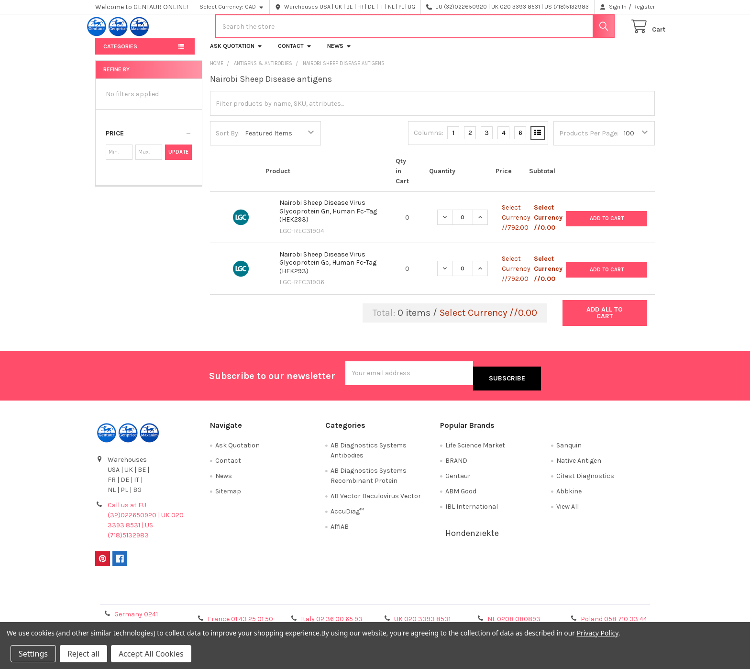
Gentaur (458, 478)
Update (178, 159)
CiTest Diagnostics (585, 478)
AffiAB (340, 529)
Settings (33, 653)
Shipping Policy (305, 596)
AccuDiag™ (347, 514)
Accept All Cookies (151, 653)
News (339, 53)
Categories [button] (120, 54)
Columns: (428, 140)
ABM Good (460, 494)
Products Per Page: (588, 141)
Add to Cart (607, 225)
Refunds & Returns (444, 596)
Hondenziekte (472, 535)
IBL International (471, 509)
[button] (149, 141)
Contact (295, 53)
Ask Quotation (236, 53)
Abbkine (569, 494)
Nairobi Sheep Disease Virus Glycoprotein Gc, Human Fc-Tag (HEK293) (327, 270)
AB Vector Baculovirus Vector (376, 498)
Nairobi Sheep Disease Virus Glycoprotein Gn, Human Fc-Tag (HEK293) (328, 218)
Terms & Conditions (165, 596)
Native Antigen (578, 463)
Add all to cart (604, 320)
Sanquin (569, 448)
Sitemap (228, 494)
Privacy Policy (585, 596)
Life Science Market (475, 448)
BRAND (456, 463)
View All (567, 509)
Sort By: (228, 141)
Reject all (83, 653)
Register (644, 6)
